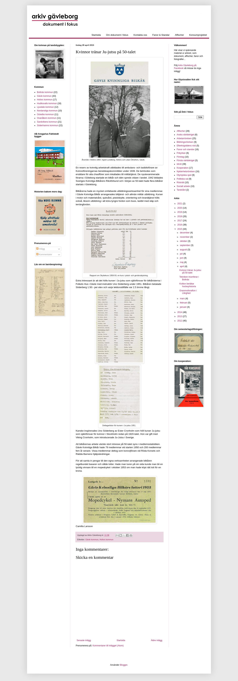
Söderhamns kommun (47, 125)
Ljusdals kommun (45, 107)
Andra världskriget (185, 134)
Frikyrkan (181, 153)
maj (182, 262)
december (185, 232)
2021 (180, 203)
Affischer (179, 35)
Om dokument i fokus (117, 35)
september (185, 245)
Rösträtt (180, 182)
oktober (184, 241)
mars (182, 298)
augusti (184, 249)
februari (184, 302)
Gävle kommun (92, 539)
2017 (180, 220)
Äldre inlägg (156, 640)
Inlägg (40, 249)
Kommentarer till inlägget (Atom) (108, 645)
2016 (180, 224)
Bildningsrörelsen (185, 142)
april (182, 266)
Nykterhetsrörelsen (186, 171)
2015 (180, 229)
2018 (180, 216)
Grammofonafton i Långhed (188, 291)
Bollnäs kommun (45, 92)
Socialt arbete (183, 186)
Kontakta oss (140, 35)
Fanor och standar (185, 149)
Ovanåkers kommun (46, 118)
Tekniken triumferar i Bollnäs (189, 278)
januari (183, 307)
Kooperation (182, 168)
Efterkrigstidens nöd (186, 145)
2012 (180, 320)
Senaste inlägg (84, 640)
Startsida (96, 35)
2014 (180, 312)
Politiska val (182, 179)
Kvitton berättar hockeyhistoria (187, 285)
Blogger (123, 665)
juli (181, 254)
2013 (180, 316)
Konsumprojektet (198, 35)
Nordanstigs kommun (47, 110)
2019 (180, 212)
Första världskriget (186, 160)
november (185, 237)
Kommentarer (44, 254)
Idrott (179, 164)
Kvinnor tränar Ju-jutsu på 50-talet (190, 271)
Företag (180, 157)
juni (182, 258)
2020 (180, 208)
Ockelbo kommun (45, 114)
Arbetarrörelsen (184, 138)
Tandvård (181, 190)
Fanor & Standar (160, 35)
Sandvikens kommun (47, 122)
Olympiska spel (184, 175)
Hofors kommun (106, 539)
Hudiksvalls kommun (47, 103)
